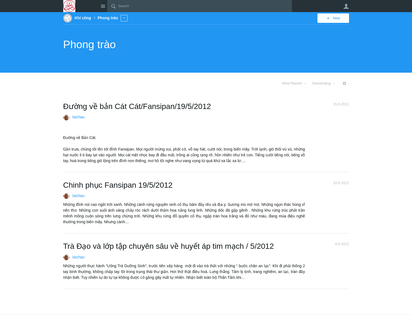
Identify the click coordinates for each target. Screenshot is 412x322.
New (336, 18)
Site (103, 6)
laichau (79, 117)
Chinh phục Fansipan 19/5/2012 (118, 185)
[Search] (199, 6)
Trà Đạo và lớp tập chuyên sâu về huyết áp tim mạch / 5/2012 (168, 246)
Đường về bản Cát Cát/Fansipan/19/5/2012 (137, 106)
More (124, 18)
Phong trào (89, 44)
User (346, 6)
